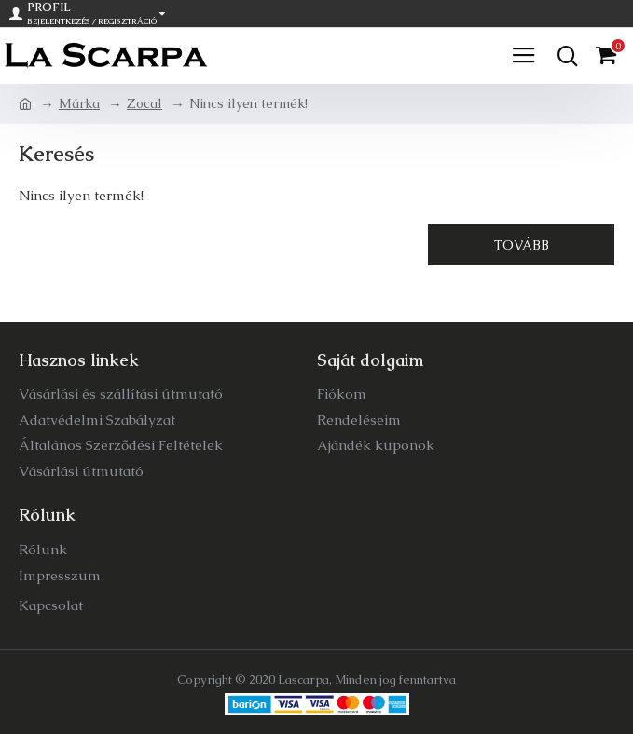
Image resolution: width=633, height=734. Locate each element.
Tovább (521, 245)
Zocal (144, 103)
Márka (79, 103)
